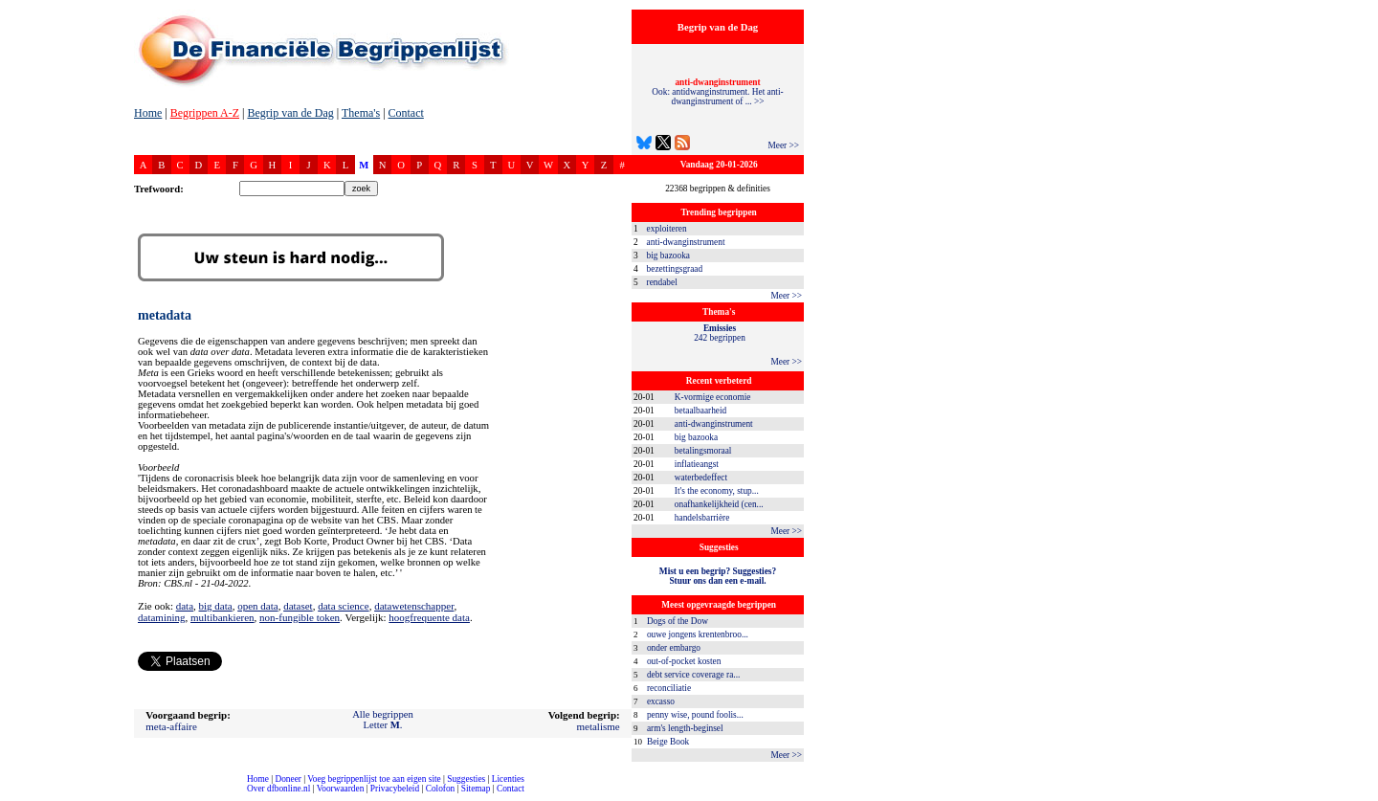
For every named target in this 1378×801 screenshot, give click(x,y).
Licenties (508, 779)
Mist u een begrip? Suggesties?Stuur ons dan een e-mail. (717, 576)
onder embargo (673, 648)
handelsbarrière (702, 518)
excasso (661, 701)
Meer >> (783, 145)
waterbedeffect (701, 477)
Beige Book (668, 741)
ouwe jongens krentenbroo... (697, 634)
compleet (10, 795)
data (184, 606)
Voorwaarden (341, 788)
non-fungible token (299, 617)
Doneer (287, 779)
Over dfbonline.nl (278, 788)
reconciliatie (669, 688)
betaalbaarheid (700, 410)
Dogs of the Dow (677, 621)
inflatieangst (697, 464)
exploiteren (667, 229)
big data (216, 606)
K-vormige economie (713, 397)
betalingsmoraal (703, 451)
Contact (406, 113)
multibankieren (222, 617)
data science (343, 606)
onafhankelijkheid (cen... (719, 504)
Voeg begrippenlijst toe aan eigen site (373, 779)
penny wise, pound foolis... (695, 715)
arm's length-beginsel (685, 728)
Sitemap (476, 788)
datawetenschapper (414, 606)
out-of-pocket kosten (684, 661)
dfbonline (1360, 795)
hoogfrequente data (429, 617)
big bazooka (668, 255)
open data (257, 606)
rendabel (662, 282)
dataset (298, 606)
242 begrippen (719, 333)
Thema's (361, 113)
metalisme (597, 726)
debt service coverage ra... (693, 674)
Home (148, 113)
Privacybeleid (394, 788)
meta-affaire (171, 726)
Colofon (441, 788)
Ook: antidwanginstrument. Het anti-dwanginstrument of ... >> (717, 92)
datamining (162, 617)
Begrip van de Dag (290, 113)
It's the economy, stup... (717, 491)
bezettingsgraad (675, 269)
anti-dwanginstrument (686, 242)
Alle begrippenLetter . (382, 719)
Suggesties (466, 779)
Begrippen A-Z (204, 113)
